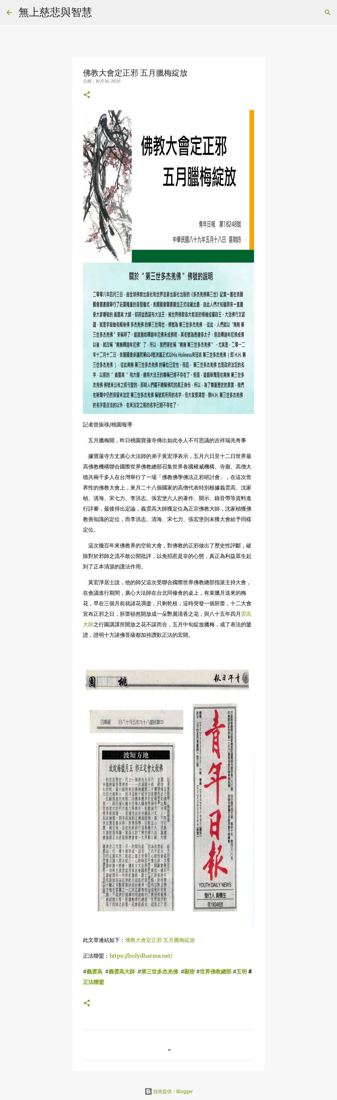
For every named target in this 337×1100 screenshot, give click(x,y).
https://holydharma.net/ (140, 955)
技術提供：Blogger (168, 1091)
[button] (87, 95)
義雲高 (94, 971)
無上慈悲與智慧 (55, 12)
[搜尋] (101, 12)
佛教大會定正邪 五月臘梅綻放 (160, 940)
